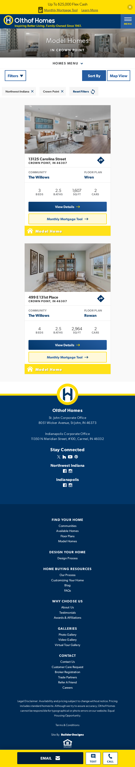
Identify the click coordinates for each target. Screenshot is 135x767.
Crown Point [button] (51, 91)
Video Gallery (67, 639)
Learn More (89, 10)
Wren (89, 176)
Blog (67, 585)
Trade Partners (67, 677)
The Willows (38, 176)
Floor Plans (68, 536)
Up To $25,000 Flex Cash (67, 3)
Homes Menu (66, 63)
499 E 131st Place (62, 298)
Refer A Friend (67, 682)
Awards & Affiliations (67, 617)
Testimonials (67, 612)
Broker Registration (67, 672)
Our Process (67, 575)
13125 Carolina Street (62, 160)
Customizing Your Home (67, 580)
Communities (68, 526)
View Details (64, 206)
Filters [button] (13, 75)
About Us (67, 607)
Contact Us (67, 661)
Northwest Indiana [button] (17, 91)
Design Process (67, 558)
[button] (130, 7)
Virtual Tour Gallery (67, 645)
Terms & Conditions (67, 725)
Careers (67, 687)
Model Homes (67, 541)
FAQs (67, 590)
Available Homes (67, 531)
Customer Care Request (67, 667)
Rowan (90, 315)
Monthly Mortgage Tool (57, 10)
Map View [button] (118, 75)
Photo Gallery (68, 634)
